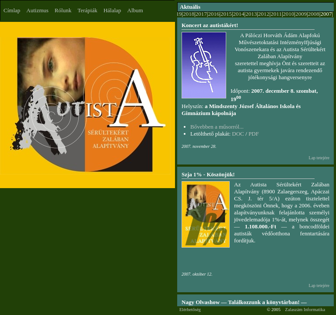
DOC (238, 133)
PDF (253, 133)
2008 (313, 13)
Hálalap (112, 10)
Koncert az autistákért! (210, 25)
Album (135, 10)
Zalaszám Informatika (305, 309)
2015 (226, 13)
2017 (201, 13)
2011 (276, 13)
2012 (264, 13)
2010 (288, 13)
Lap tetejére (319, 157)
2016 (213, 13)
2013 (251, 13)
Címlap (12, 10)
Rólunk (63, 10)
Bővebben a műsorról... (217, 126)
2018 (188, 13)
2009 (301, 13)
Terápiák (87, 10)
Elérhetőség (190, 309)
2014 (239, 13)
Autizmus (37, 10)
